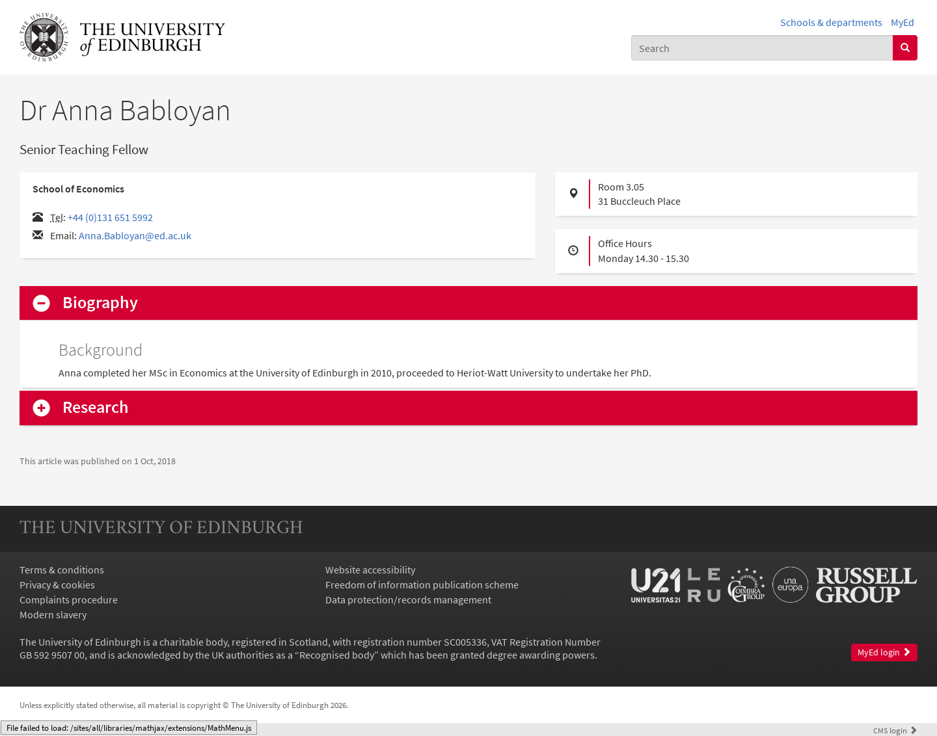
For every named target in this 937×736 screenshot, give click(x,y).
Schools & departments (831, 22)
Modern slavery (53, 614)
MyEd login (884, 652)
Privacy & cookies (57, 584)
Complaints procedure (69, 599)
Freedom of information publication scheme (422, 584)
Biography (100, 303)
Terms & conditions (62, 569)
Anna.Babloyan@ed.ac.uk (135, 235)
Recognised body (336, 654)
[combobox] (762, 47)
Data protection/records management (408, 599)
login (895, 730)
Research (95, 407)
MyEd (902, 22)
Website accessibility (370, 569)
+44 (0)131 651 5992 (110, 217)
